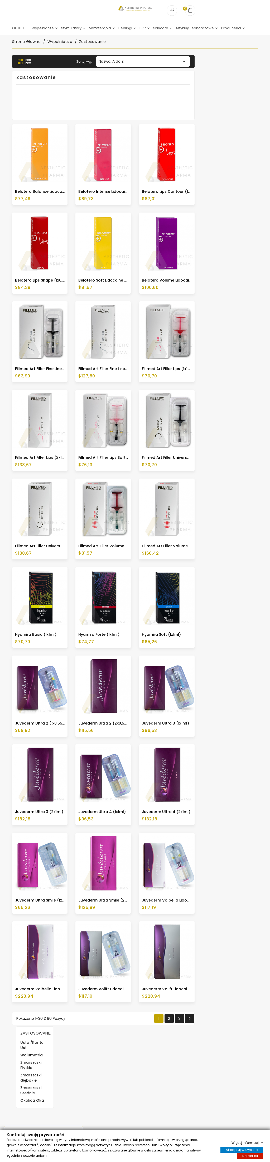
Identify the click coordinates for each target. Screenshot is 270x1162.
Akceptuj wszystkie (242, 1149)
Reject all (250, 1155)
